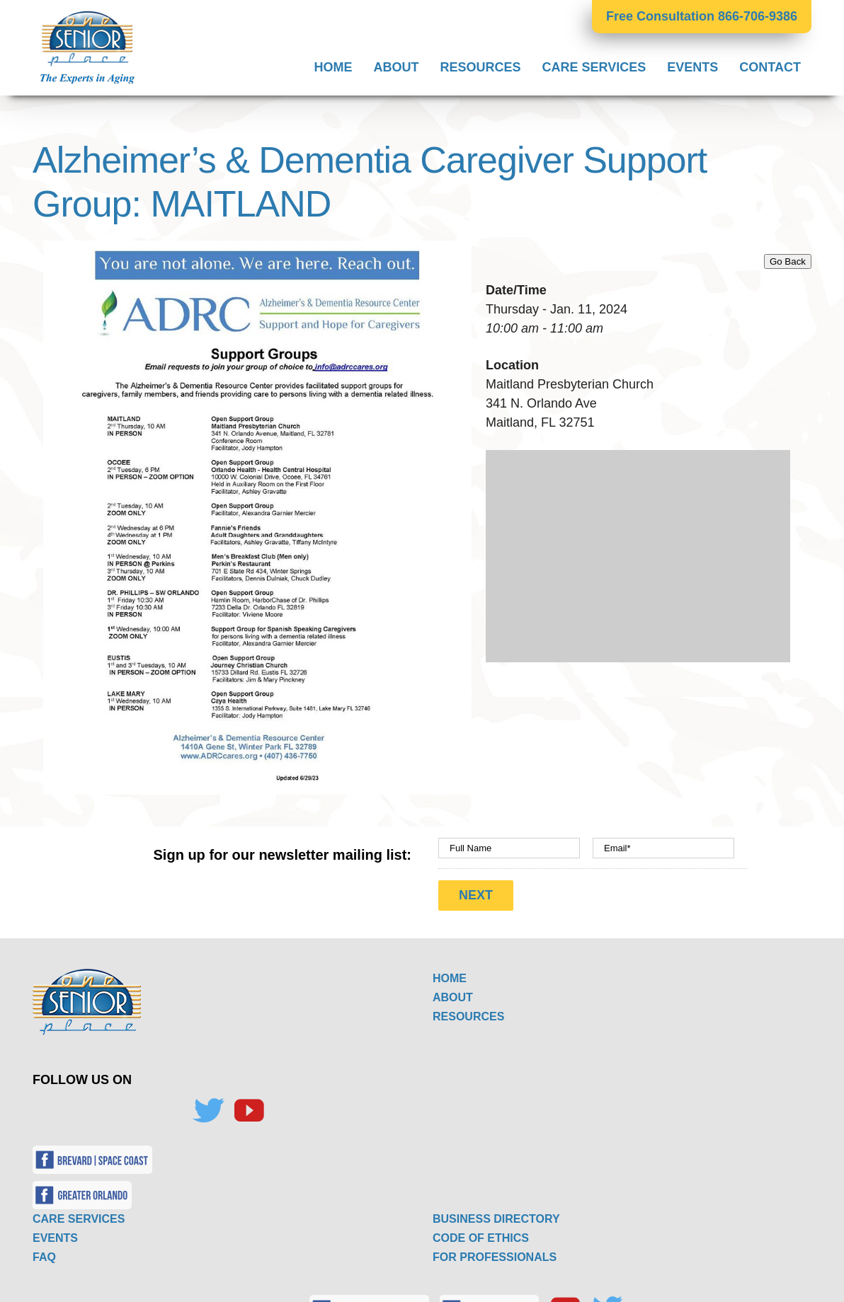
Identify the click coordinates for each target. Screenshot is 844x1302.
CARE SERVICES (79, 1212)
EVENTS (55, 1232)
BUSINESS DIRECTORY (496, 1212)
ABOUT (453, 991)
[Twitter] (208, 1104)
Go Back (788, 261)
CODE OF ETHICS (481, 1232)
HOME (450, 972)
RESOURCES (468, 1010)
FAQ (44, 1251)
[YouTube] (248, 1104)
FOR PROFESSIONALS (495, 1251)
